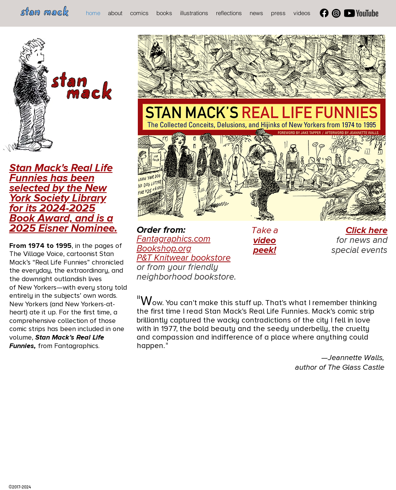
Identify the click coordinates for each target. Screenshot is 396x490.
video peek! (264, 245)
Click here (366, 230)
